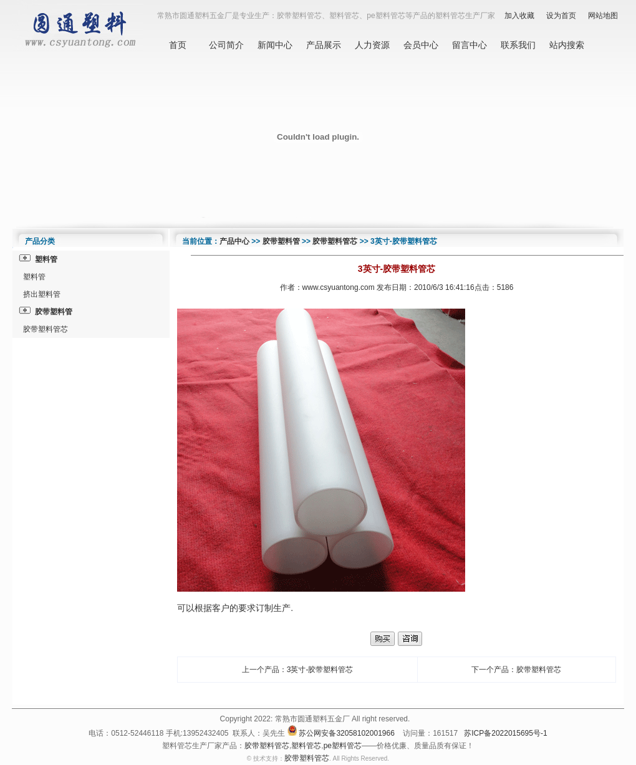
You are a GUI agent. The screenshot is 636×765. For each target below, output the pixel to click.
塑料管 (34, 276)
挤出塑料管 (41, 294)
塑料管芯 (306, 745)
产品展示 (323, 45)
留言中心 (469, 45)
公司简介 (226, 45)
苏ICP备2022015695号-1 (505, 733)
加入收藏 (519, 15)
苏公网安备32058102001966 (346, 733)
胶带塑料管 (281, 241)
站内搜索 (566, 45)
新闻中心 (275, 45)
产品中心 (234, 241)
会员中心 (420, 45)
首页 (177, 45)
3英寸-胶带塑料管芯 (320, 669)
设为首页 (561, 15)
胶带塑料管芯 (45, 329)
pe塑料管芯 (343, 745)
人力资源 (372, 45)
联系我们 (518, 45)
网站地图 (603, 15)
